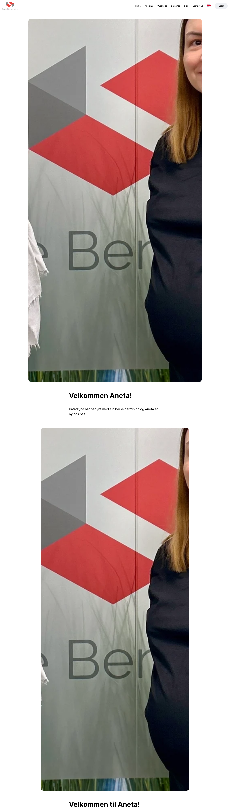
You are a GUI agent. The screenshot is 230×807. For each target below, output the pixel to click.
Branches (175, 6)
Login (221, 6)
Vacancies (162, 6)
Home (138, 6)
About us (149, 6)
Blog (186, 6)
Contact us (198, 6)
